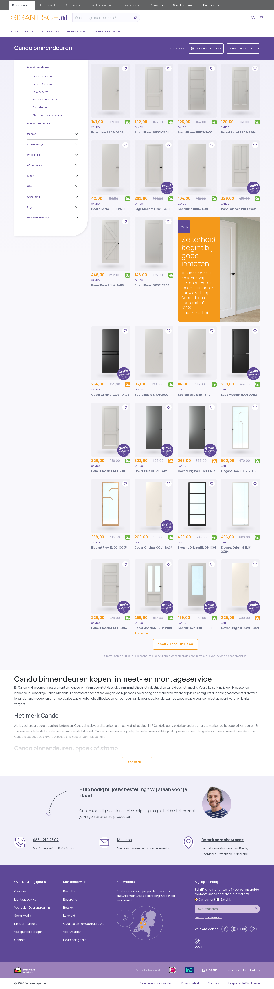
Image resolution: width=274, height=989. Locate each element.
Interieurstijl (35, 144)
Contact (19, 940)
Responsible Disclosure (244, 983)
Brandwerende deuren (45, 99)
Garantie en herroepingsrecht (83, 924)
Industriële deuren (43, 84)
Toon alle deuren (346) (175, 644)
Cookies (213, 983)
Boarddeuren (40, 107)
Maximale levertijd (38, 217)
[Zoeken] (102, 17)
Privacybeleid (190, 983)
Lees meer (137, 762)
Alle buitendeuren (38, 123)
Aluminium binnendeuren (48, 115)
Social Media (22, 916)
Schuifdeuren (41, 91)
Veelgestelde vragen (106, 31)
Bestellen (69, 891)
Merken (31, 133)
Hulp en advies (76, 31)
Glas (30, 186)
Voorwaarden (72, 932)
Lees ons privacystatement (208, 917)
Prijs (30, 207)
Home (14, 31)
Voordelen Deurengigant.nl (32, 907)
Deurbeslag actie (75, 940)
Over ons (20, 891)
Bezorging (70, 899)
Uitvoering (34, 154)
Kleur (30, 175)
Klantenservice (212, 5)
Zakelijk (223, 899)
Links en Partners (26, 924)
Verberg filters (205, 48)
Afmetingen (34, 165)
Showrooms (158, 5)
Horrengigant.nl (48, 5)
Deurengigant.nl (22, 5)
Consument (205, 899)
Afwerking (33, 196)
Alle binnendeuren (39, 67)
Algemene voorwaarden (156, 983)
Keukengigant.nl (101, 5)
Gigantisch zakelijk (184, 5)
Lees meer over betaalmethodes (243, 970)
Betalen (68, 907)
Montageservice (25, 899)
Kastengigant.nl (75, 5)
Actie (184, 226)
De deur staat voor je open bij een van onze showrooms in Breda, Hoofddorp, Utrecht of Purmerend (146, 895)
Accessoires (50, 31)
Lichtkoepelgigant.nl (131, 5)
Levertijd (69, 916)
